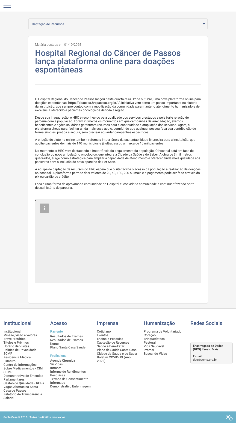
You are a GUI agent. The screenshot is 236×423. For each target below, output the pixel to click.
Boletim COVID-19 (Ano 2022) (114, 359)
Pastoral (150, 343)
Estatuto (9, 361)
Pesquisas (57, 375)
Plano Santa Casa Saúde (68, 347)
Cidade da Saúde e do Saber (117, 354)
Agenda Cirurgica (62, 361)
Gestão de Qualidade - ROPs (23, 383)
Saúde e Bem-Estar (110, 346)
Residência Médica (17, 357)
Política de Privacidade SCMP (19, 352)
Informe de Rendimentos (68, 372)
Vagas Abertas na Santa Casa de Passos (20, 389)
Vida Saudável (154, 346)
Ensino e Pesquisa (110, 339)
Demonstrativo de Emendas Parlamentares (23, 377)
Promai (149, 350)
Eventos (103, 335)
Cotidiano (104, 331)
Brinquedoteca (154, 339)
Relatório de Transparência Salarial (22, 396)
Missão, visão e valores (20, 335)
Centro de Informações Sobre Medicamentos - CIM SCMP (23, 368)
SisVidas (56, 364)
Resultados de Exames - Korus (67, 342)
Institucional (12, 331)
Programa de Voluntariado (162, 331)
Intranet (56, 368)
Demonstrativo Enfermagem (70, 386)
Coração (150, 335)
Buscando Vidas (155, 354)
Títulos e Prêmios (16, 343)
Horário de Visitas (16, 346)
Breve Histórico (14, 339)
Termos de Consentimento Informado (69, 381)
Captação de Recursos (113, 343)
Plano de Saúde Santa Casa (117, 350)
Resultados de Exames (66, 336)
